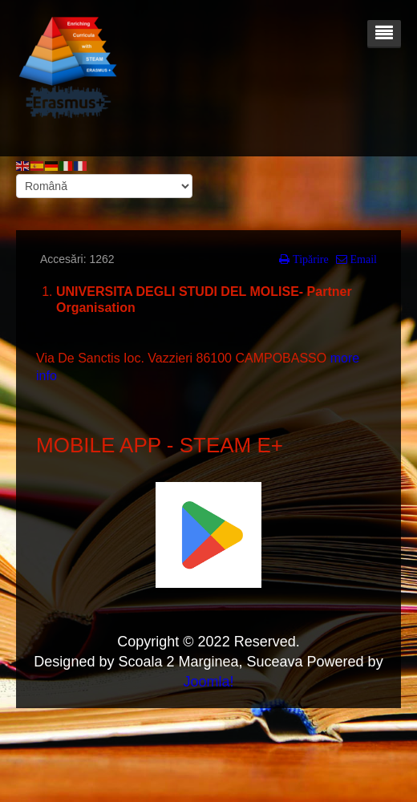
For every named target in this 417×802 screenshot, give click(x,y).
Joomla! (208, 682)
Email (362, 259)
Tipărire (309, 259)
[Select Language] (104, 186)
